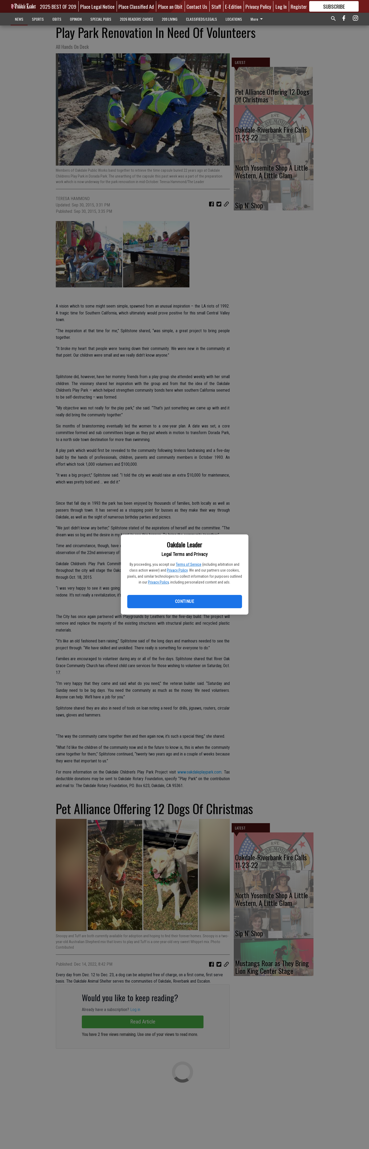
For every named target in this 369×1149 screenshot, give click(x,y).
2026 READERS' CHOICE (136, 19)
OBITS (56, 19)
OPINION (76, 19)
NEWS (19, 19)
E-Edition (233, 6)
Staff (216, 6)
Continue (184, 601)
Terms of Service (188, 564)
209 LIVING (169, 19)
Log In (281, 6)
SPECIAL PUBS (100, 19)
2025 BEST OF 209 (58, 6)
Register (299, 6)
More (258, 19)
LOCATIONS (234, 19)
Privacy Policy (177, 570)
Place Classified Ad (136, 6)
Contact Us (196, 6)
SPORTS (38, 19)
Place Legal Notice (97, 6)
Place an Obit (170, 6)
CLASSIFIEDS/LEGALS (201, 19)
